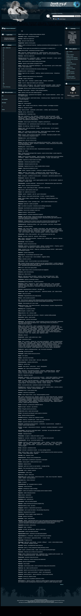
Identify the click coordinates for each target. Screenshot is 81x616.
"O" (3, 72)
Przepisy (68, 65)
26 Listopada (4, 99)
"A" (3, 49)
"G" (3, 58)
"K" (3, 65)
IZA (2, 95)
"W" (4, 83)
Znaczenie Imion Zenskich (72, 59)
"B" (3, 51)
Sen (67, 53)
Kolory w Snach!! (70, 54)
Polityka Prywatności (70, 78)
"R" (3, 76)
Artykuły (68, 70)
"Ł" (3, 68)
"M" (3, 69)
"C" (3, 52)
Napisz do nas (69, 67)
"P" (3, 74)
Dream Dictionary (6, 86)
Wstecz (61, 584)
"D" (3, 54)
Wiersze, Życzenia (70, 73)
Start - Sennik (69, 51)
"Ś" (3, 79)
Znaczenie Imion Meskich (72, 57)
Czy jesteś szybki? (70, 76)
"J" (3, 63)
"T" (3, 80)
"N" (3, 71)
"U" (3, 82)
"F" (3, 57)
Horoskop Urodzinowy (71, 64)
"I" (3, 62)
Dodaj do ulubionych (10, 28)
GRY (67, 75)
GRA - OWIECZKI (7, 47)
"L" (3, 66)
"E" (3, 55)
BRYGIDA (4, 102)
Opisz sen (68, 61)
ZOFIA (3, 109)
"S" (3, 77)
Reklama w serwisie (70, 68)
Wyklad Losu (69, 62)
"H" (3, 60)
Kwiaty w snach (69, 56)
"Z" (3, 85)
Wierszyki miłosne (70, 71)
